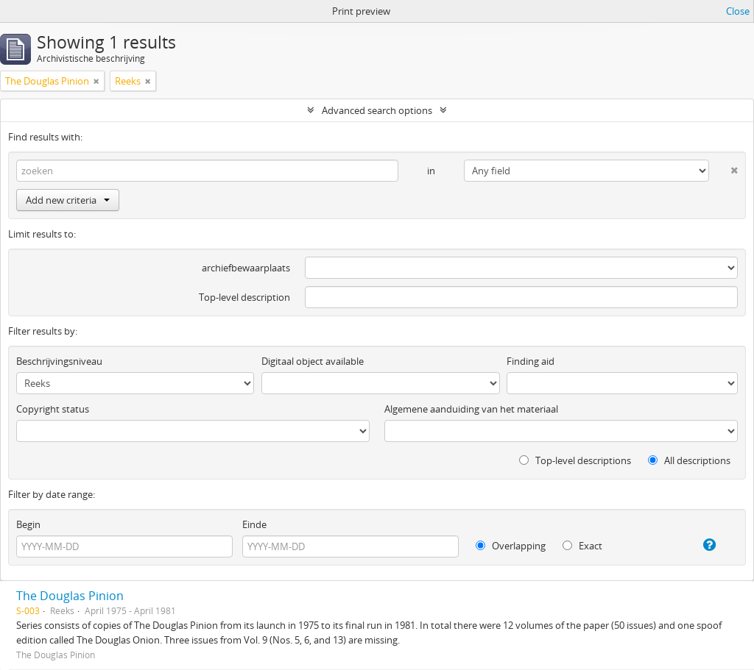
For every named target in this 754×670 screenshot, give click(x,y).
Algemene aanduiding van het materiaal (471, 409)
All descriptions (689, 460)
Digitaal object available (312, 361)
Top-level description (244, 297)
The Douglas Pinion (70, 596)
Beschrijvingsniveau (59, 361)
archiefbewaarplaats (246, 267)
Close (738, 11)
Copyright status (52, 409)
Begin (28, 524)
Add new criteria (68, 200)
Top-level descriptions (575, 460)
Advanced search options (377, 110)
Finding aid (530, 361)
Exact (582, 545)
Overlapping (511, 545)
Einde (254, 524)
